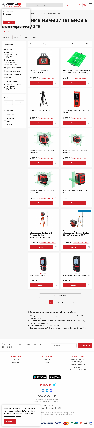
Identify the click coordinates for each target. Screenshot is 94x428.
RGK (8, 121)
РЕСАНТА (10, 125)
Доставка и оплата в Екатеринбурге (77, 361)
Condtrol (6, 37)
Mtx (34, 37)
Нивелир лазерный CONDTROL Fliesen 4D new (42, 192)
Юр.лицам (16, 360)
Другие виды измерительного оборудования (10, 54)
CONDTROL (11, 115)
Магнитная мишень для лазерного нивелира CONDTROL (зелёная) (76, 71)
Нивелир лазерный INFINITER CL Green (76, 192)
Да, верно (9, 22)
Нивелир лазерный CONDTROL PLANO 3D (75, 152)
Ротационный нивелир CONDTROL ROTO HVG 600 (41, 71)
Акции (47, 363)
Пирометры (8, 78)
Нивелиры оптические (12, 74)
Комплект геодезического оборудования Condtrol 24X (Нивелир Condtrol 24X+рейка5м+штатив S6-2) (41, 234)
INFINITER (10, 118)
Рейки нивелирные (11, 81)
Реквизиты (16, 363)
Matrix (26, 37)
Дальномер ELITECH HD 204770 (42, 275)
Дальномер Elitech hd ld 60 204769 (76, 275)
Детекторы (8, 49)
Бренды (8, 111)
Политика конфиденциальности (78, 369)
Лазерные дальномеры (13, 67)
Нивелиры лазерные (12, 71)
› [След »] (73, 301)
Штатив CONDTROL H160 (40, 111)
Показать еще (60, 296)
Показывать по (78, 44)
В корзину (41, 83)
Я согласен (10, 421)
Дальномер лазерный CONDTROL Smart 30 (76, 112)
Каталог (47, 360)
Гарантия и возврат (77, 365)
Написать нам (45, 384)
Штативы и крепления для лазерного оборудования (12, 86)
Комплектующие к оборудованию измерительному (11, 62)
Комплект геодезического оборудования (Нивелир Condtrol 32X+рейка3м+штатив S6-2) (76, 233)
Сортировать (35, 44)
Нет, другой (10, 19)
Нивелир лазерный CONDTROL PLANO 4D (42, 152)
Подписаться (85, 345)
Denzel (16, 37)
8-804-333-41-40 (47, 396)
